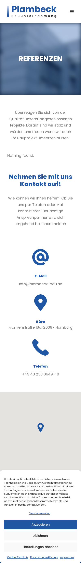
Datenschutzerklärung (44, 557)
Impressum (67, 557)
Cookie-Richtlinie (17, 557)
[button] (71, 11)
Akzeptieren (40, 524)
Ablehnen (40, 536)
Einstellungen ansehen (40, 547)
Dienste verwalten (39, 513)
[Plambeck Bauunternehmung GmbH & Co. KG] (31, 11)
